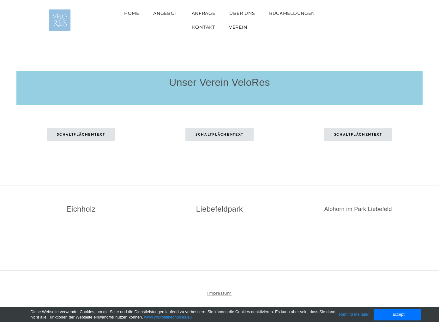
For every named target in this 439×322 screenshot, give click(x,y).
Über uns (242, 13)
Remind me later (354, 314)
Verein (238, 27)
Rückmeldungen (292, 13)
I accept (397, 314)
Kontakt (203, 27)
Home (131, 13)
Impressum (219, 293)
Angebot (165, 13)
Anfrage (203, 13)
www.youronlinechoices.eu (168, 317)
